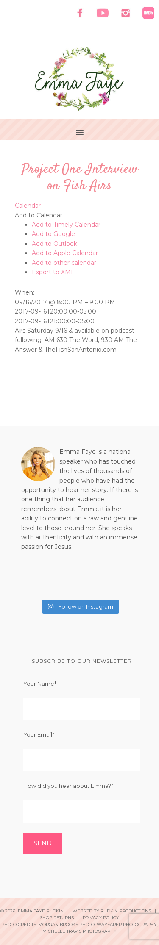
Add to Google (53, 234)
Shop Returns (57, 917)
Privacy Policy (101, 917)
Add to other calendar (64, 263)
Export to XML (53, 272)
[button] (38, 215)
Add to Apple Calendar (65, 253)
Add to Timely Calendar (66, 224)
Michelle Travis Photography (79, 931)
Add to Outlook (54, 243)
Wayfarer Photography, (127, 924)
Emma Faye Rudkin (79, 79)
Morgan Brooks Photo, (66, 924)
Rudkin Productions (125, 911)
